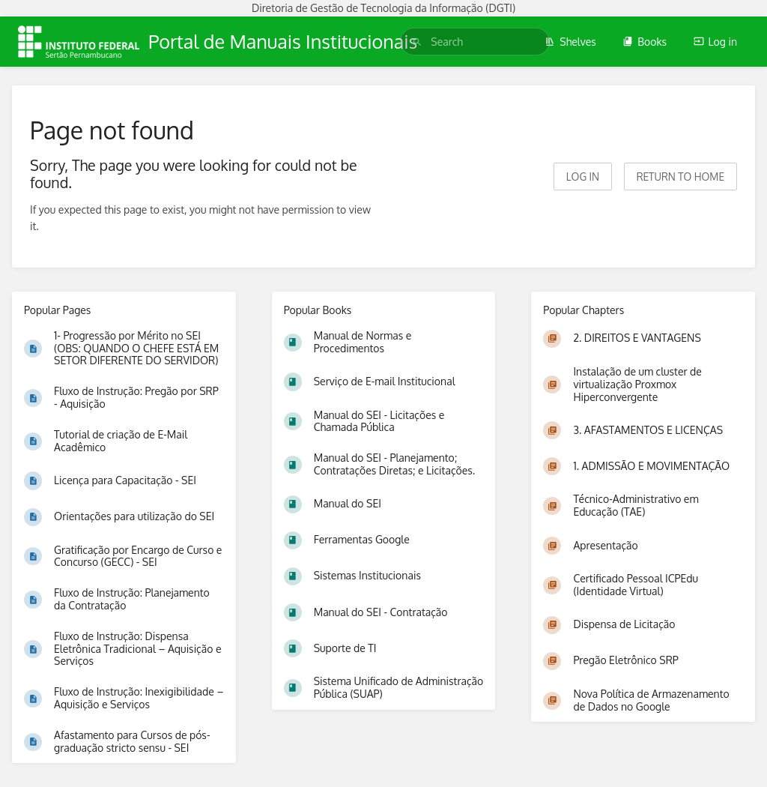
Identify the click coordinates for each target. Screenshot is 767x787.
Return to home (680, 176)
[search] (475, 41)
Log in (715, 41)
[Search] (417, 41)
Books (644, 41)
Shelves (570, 41)
